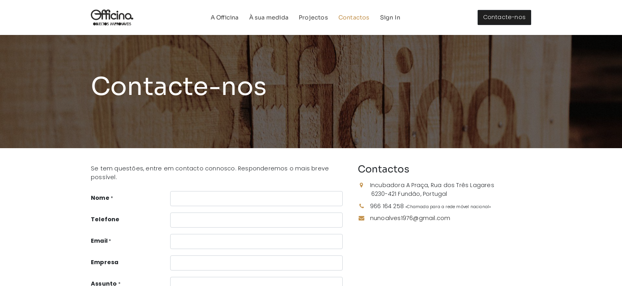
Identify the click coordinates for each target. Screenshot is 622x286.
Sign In (390, 17)
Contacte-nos (504, 17)
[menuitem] (224, 17)
